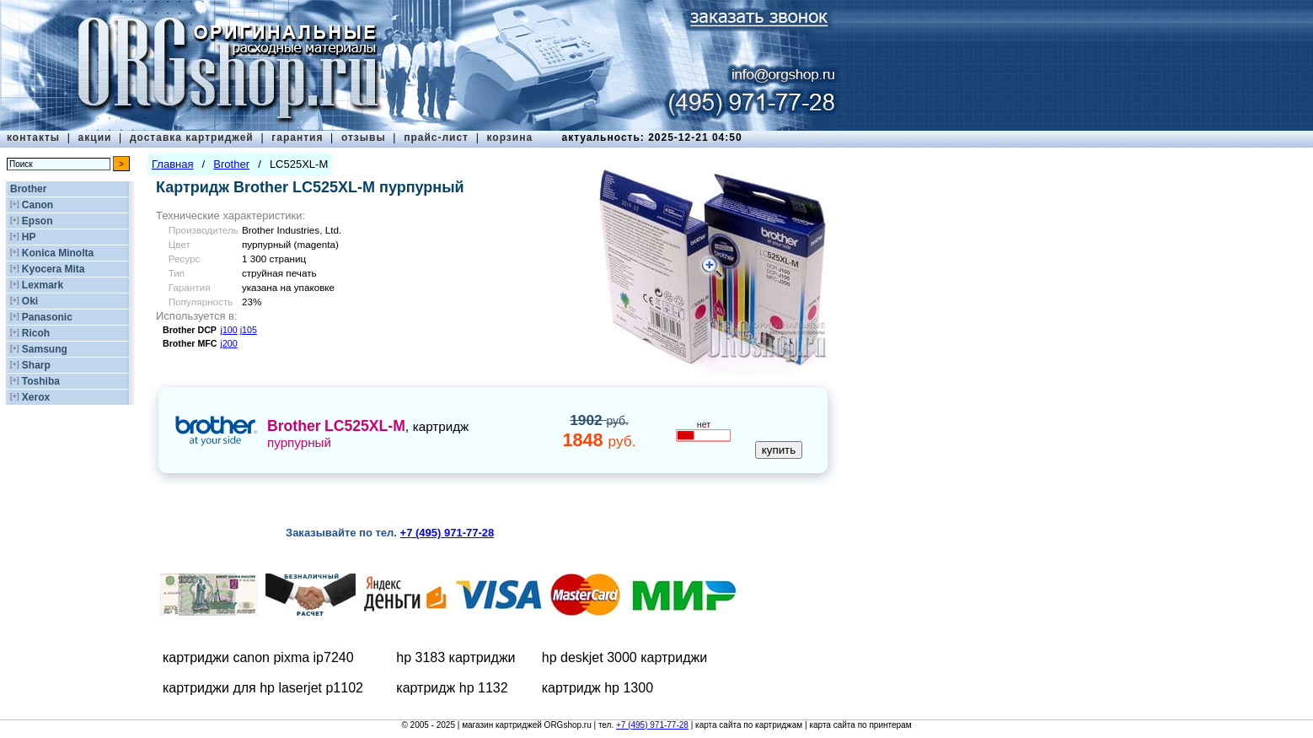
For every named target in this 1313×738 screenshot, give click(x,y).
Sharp (36, 365)
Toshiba (41, 381)
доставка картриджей (192, 137)
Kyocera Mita (53, 269)
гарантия (297, 137)
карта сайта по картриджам (748, 725)
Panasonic (47, 317)
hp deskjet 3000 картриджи (624, 657)
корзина (509, 137)
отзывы (363, 137)
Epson (37, 221)
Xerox (36, 397)
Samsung (44, 349)
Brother (28, 189)
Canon (37, 205)
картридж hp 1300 (597, 688)
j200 (229, 343)
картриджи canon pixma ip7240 (258, 657)
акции (95, 137)
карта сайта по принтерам (860, 725)
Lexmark (42, 285)
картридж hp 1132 (451, 688)
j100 (229, 330)
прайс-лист (436, 137)
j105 (248, 330)
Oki (30, 301)
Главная (172, 164)
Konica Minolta (58, 253)
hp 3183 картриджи (455, 657)
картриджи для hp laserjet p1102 (263, 688)
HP (29, 237)
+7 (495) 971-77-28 (652, 725)
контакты (33, 137)
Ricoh (36, 333)
